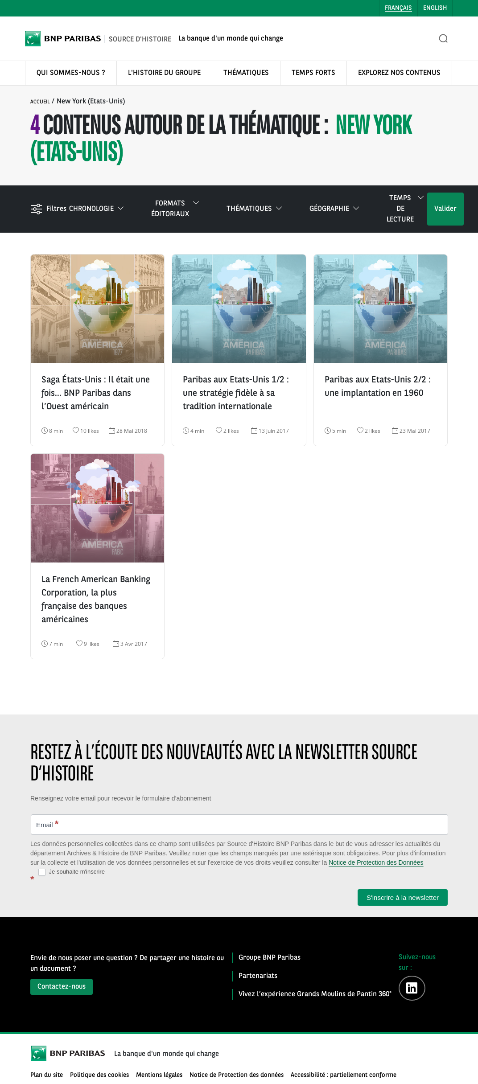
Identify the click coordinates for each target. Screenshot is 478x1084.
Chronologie (96, 209)
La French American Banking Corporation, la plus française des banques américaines (95, 599)
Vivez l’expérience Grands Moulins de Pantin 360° (315, 994)
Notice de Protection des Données (376, 862)
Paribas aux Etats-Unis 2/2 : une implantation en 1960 (378, 387)
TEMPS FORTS (313, 73)
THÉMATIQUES (246, 73)
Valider (445, 209)
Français (398, 8)
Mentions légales (159, 1075)
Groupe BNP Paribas (270, 957)
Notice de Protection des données (237, 1075)
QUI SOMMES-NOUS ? (71, 73)
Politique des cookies (99, 1075)
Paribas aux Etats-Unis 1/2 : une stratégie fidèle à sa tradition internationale (236, 393)
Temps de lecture (405, 208)
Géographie (334, 209)
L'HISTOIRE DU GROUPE (164, 73)
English (435, 8)
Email (47, 823)
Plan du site (46, 1075)
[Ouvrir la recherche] (443, 39)
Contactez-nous (61, 986)
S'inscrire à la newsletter (403, 897)
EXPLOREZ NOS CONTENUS (399, 73)
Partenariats (258, 976)
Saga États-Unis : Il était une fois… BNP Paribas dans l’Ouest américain (95, 393)
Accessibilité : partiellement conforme (343, 1075)
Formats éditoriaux (175, 208)
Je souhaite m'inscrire (71, 872)
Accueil (40, 102)
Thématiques (255, 209)
